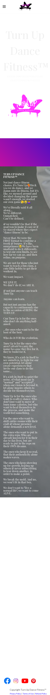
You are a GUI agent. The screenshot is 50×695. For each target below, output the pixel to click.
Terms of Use (28, 693)
